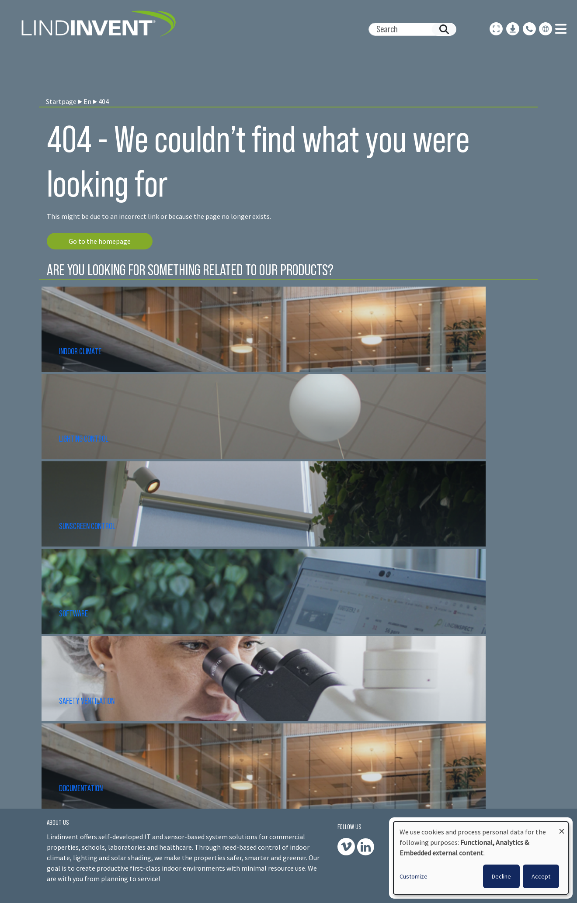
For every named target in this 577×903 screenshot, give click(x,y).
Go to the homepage (100, 241)
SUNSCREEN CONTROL (87, 526)
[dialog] (480, 858)
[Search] (408, 29)
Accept (541, 876)
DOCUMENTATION (81, 788)
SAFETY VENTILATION (87, 701)
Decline (501, 876)
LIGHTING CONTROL (83, 438)
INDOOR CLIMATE (81, 351)
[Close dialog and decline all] (561, 827)
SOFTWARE (73, 613)
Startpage (61, 101)
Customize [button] (414, 876)
